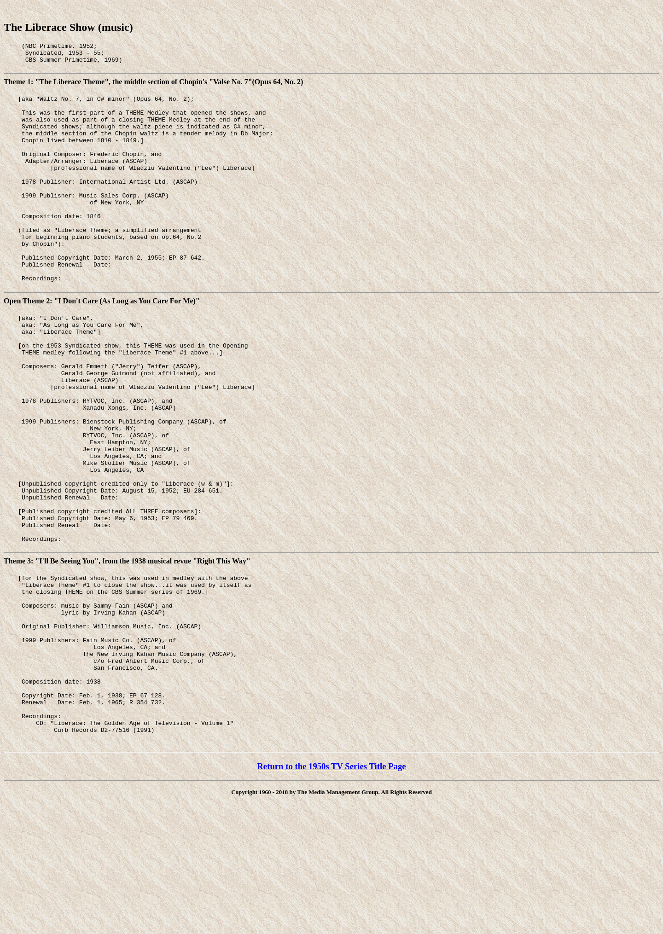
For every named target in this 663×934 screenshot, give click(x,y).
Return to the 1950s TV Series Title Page (331, 885)
